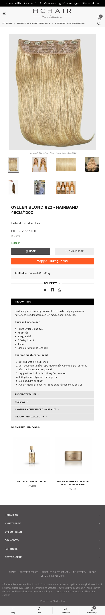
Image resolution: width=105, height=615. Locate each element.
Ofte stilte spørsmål (52, 576)
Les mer (65, 591)
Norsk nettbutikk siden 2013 (23, 3)
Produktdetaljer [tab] (25, 394)
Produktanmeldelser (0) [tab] (29, 417)
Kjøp (30, 251)
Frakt (12, 572)
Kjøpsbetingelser (28, 572)
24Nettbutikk (59, 601)
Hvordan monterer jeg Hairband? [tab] (35, 409)
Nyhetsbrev (79, 572)
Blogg (92, 572)
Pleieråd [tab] (20, 402)
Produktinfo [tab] (23, 302)
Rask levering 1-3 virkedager (61, 3)
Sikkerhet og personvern (55, 572)
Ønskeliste (74, 251)
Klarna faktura (91, 3)
